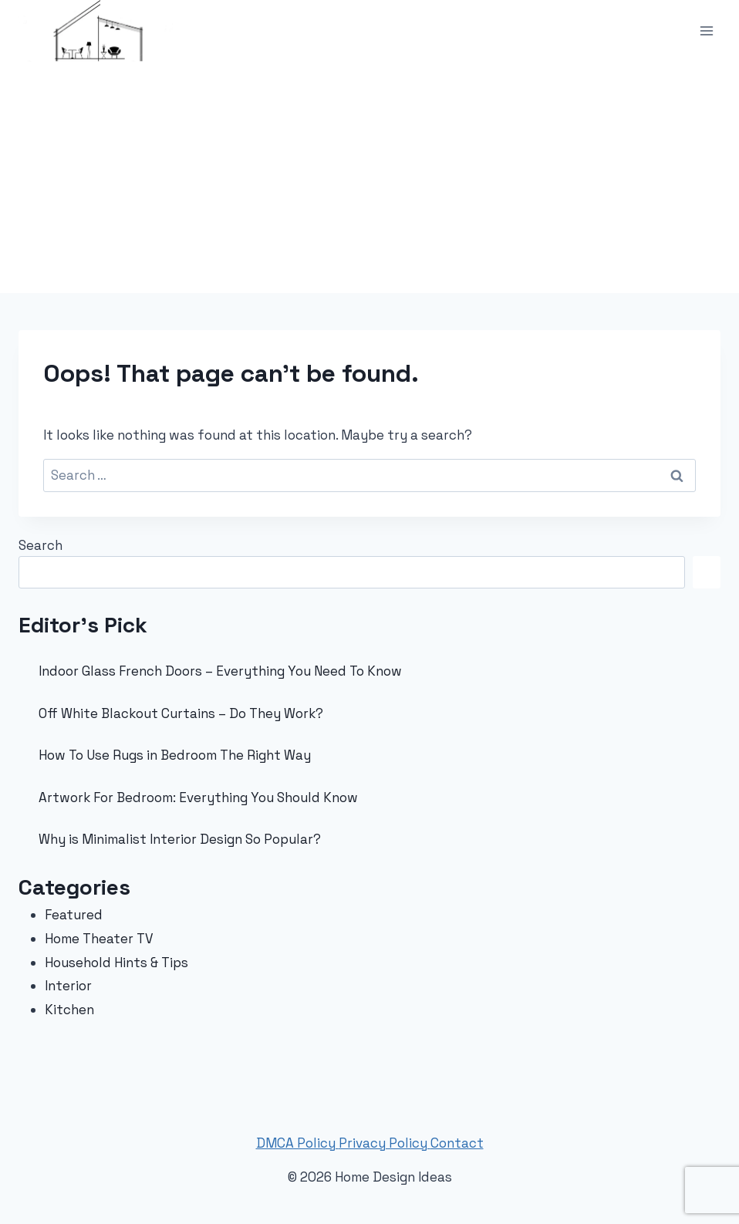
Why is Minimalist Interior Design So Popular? (180, 839)
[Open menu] (706, 30)
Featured (74, 914)
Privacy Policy (384, 1143)
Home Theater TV (99, 938)
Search (40, 545)
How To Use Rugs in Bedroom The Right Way (175, 755)
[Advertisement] (369, 177)
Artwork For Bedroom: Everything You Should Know (198, 797)
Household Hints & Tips (116, 962)
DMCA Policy (297, 1143)
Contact (457, 1143)
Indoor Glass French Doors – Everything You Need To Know (220, 671)
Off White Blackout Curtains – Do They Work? (181, 713)
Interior (68, 985)
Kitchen (69, 1009)
